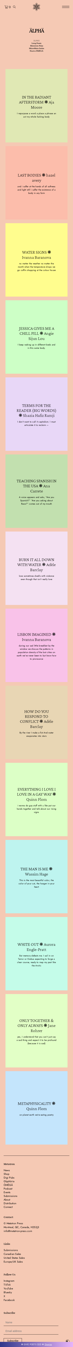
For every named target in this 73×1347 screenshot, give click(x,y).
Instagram (9, 1281)
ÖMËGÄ (8, 1185)
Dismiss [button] (48, 1344)
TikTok (7, 1284)
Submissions (10, 1196)
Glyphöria (9, 1181)
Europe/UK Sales (13, 1261)
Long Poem (36, 43)
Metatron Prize (36, 45)
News (7, 1170)
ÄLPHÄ (36, 40)
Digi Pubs (9, 1177)
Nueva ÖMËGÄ (36, 51)
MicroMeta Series (36, 48)
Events (7, 1192)
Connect (8, 1207)
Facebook (9, 1300)
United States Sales (14, 1258)
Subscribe (12, 1340)
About (7, 1199)
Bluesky (8, 1292)
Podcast (8, 1188)
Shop (6, 1174)
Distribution (10, 1203)
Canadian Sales (12, 1254)
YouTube (8, 1288)
